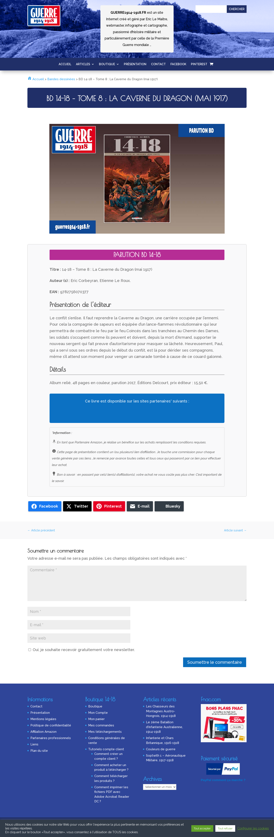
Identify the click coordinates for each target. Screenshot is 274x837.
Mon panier (96, 719)
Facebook (178, 64)
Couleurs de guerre (160, 749)
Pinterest (199, 64)
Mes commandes (101, 725)
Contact (158, 64)
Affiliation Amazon (43, 732)
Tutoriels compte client (106, 749)
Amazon (68, 413)
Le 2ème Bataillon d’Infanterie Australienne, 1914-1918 (164, 727)
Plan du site (39, 751)
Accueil (65, 64)
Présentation (135, 64)
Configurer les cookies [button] (253, 828)
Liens (34, 744)
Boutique (107, 64)
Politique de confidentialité (50, 725)
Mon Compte (98, 713)
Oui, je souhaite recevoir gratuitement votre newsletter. (81, 649)
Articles (83, 64)
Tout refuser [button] (225, 828)
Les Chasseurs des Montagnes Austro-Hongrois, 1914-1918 (161, 711)
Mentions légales (43, 719)
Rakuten (160, 413)
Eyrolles (206, 413)
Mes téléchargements (105, 732)
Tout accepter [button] (202, 828)
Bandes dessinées (61, 79)
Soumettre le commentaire (214, 662)
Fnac (114, 413)
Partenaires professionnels (50, 738)
